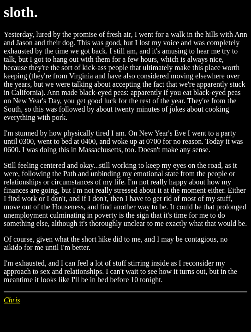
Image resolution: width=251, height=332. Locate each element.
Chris (12, 300)
